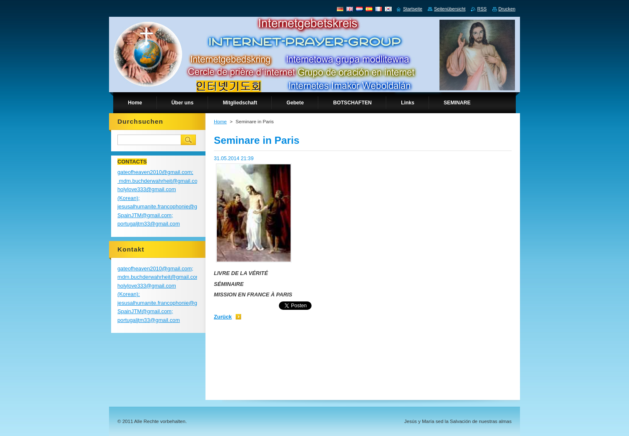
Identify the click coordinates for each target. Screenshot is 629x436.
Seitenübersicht (449, 8)
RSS (481, 8)
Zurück (223, 317)
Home (220, 121)
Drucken (507, 8)
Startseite (412, 8)
